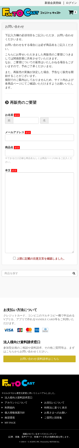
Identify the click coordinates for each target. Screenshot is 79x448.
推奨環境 (8, 417)
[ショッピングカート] (72, 12)
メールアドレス (14, 132)
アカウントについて (14, 402)
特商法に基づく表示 (54, 407)
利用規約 (8, 407)
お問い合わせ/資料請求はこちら (39, 358)
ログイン (71, 2)
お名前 (9, 114)
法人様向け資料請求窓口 (17, 397)
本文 (8, 170)
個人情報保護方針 (13, 412)
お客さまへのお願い (54, 412)
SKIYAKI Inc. (54, 442)
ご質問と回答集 (51, 417)
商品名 (9, 147)
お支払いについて (52, 402)
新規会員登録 (53, 2)
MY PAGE (9, 422)
